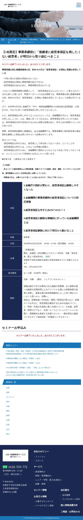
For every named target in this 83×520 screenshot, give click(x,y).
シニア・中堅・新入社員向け (48, 480)
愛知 (8, 411)
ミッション (40, 456)
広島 (8, 425)
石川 (8, 429)
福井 (8, 392)
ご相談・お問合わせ (70, 511)
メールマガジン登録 (44, 505)
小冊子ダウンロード (44, 501)
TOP (2, 40)
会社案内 (64, 490)
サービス (38, 467)
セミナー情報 (12, 41)
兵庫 (8, 388)
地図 (47, 256)
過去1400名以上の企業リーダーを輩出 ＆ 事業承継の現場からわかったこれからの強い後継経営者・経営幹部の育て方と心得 (31, 373)
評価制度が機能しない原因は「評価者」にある (23, 358)
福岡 (8, 415)
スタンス (39, 460)
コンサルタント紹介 (71, 499)
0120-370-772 (17, 466)
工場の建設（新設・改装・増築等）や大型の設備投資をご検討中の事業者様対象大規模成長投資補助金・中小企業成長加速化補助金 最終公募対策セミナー (34, 352)
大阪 (8, 406)
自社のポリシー (41, 451)
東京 (8, 402)
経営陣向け (40, 471)
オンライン (10, 397)
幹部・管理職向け (43, 475)
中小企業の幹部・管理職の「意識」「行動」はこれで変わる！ (28, 368)
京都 (8, 420)
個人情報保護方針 (69, 505)
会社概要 (66, 495)
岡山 (8, 434)
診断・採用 (40, 484)
